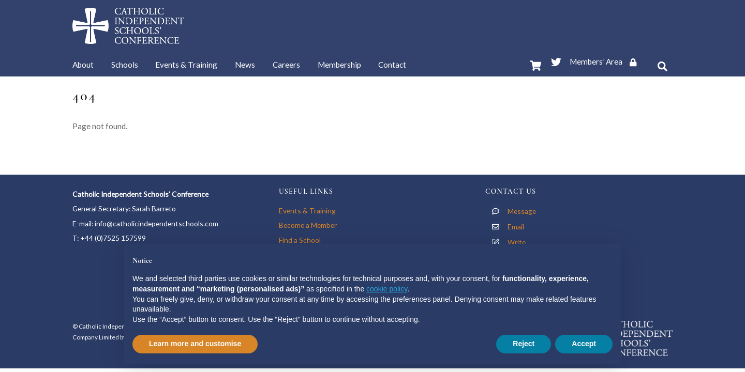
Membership (339, 64)
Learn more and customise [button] (195, 343)
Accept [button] (584, 343)
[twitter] (556, 60)
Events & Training (186, 64)
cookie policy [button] (386, 289)
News (245, 64)
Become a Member (308, 225)
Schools (124, 64)
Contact (392, 64)
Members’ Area (607, 61)
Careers (286, 64)
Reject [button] (523, 343)
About (83, 64)
